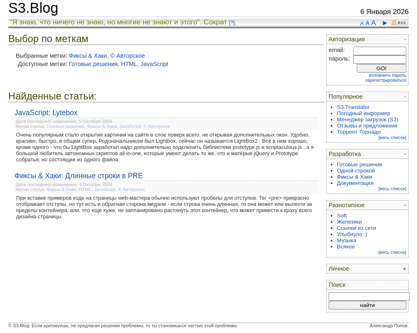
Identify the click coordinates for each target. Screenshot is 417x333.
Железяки (349, 222)
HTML (129, 64)
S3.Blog (33, 8)
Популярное (346, 96)
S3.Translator (353, 107)
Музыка (346, 240)
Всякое (346, 246)
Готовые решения (93, 64)
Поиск (337, 284)
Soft (342, 216)
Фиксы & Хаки (88, 55)
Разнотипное (347, 205)
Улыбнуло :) (352, 234)
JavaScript (154, 64)
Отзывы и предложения (367, 126)
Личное (339, 268)
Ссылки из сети (356, 228)
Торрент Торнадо (359, 132)
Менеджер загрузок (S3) (367, 119)
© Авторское (127, 55)
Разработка (345, 154)
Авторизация (347, 39)
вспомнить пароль (387, 75)
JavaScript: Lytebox (46, 113)
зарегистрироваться (385, 80)
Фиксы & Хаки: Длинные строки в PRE (78, 176)
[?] (232, 23)
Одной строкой (356, 171)
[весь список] (392, 137)
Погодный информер (363, 113)
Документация (355, 183)
